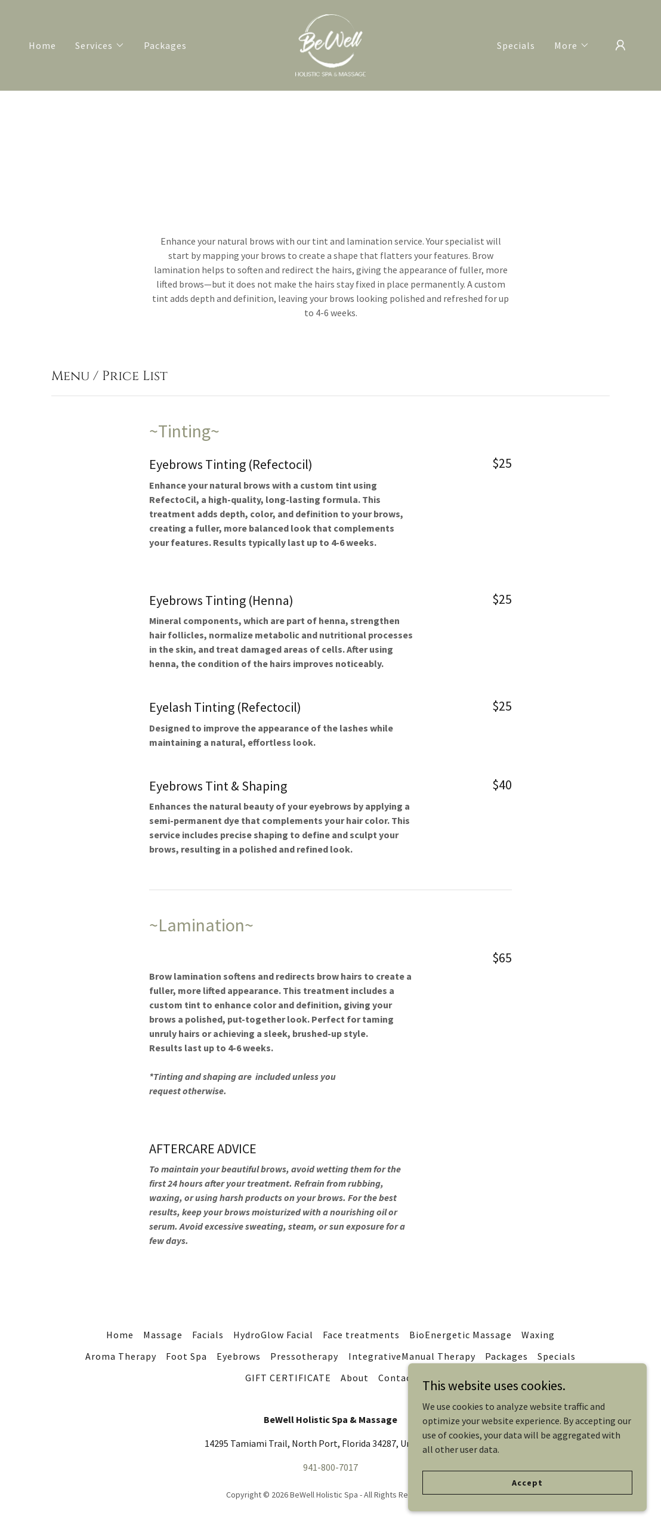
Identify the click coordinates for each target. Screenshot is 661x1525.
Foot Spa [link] (186, 1356)
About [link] (355, 1378)
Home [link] (42, 45)
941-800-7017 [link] (330, 1467)
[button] (100, 45)
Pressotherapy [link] (304, 1356)
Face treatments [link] (361, 1335)
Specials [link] (516, 45)
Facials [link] (208, 1335)
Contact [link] (397, 1378)
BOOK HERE (535, 146)
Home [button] (120, 1335)
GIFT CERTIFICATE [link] (288, 1378)
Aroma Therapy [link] (120, 1356)
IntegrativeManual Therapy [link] (411, 1356)
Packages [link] (165, 45)
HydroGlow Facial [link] (273, 1335)
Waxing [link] (538, 1335)
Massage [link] (163, 1335)
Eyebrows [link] (239, 1356)
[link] (330, 44)
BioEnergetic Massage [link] (460, 1335)
